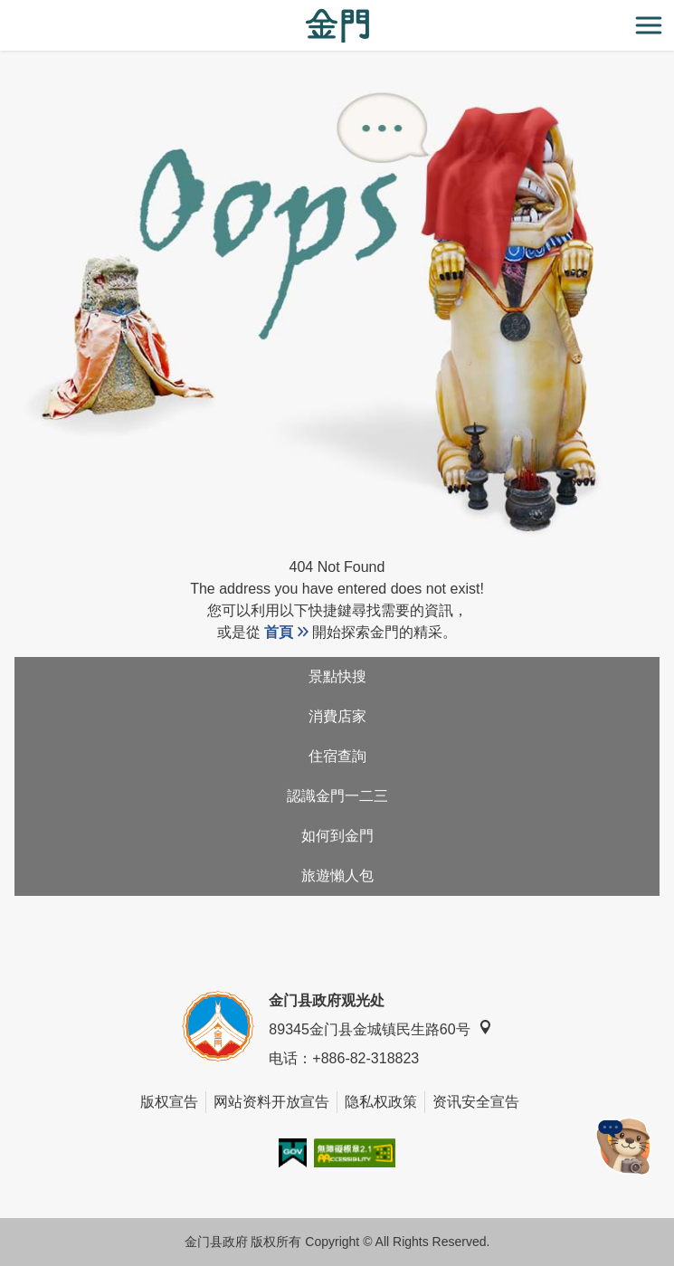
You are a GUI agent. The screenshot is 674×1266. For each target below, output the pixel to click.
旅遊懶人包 (337, 875)
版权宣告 (169, 1101)
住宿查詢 (337, 756)
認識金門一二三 (337, 796)
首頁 (278, 632)
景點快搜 (337, 676)
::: (6, 10)
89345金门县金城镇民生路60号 (380, 1028)
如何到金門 (337, 835)
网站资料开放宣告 (271, 1101)
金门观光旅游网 (337, 25)
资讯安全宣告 (475, 1101)
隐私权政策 (381, 1101)
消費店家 (337, 716)
